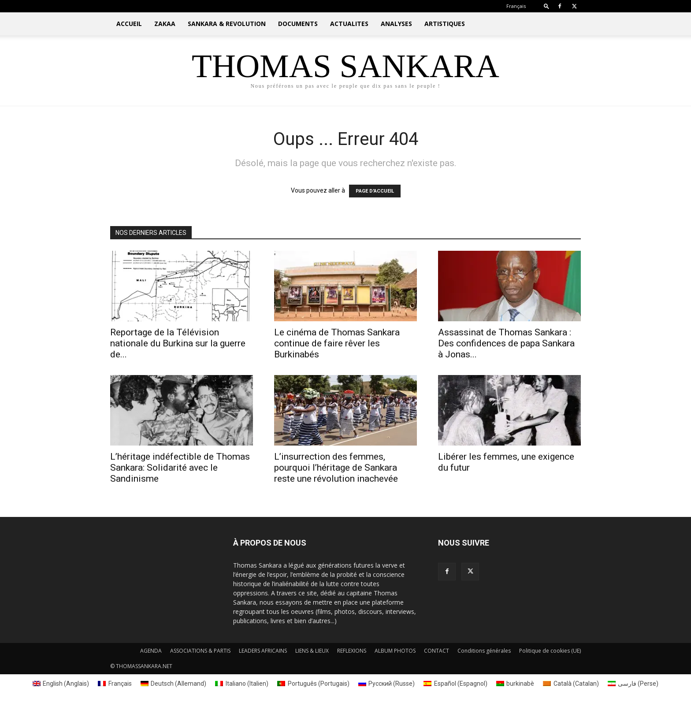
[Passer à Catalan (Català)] (571, 683)
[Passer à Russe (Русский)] (387, 683)
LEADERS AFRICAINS (263, 650)
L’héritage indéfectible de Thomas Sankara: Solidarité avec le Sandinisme (180, 467)
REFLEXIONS (351, 650)
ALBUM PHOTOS (395, 650)
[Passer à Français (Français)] (114, 683)
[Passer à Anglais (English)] (61, 683)
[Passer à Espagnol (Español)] (455, 683)
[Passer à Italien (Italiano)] (242, 683)
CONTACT (436, 650)
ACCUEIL (129, 23)
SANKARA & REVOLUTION (227, 23)
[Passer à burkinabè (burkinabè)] (515, 683)
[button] (546, 6)
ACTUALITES (349, 23)
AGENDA (151, 650)
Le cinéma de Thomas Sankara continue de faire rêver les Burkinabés (337, 343)
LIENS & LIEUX (312, 650)
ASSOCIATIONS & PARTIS (200, 650)
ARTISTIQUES (444, 23)
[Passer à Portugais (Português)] (313, 683)
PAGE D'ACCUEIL (375, 191)
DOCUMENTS (298, 23)
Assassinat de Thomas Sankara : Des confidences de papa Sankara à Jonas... (506, 343)
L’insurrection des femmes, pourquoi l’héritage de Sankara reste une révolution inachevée (336, 467)
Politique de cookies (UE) (550, 650)
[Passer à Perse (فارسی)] (633, 683)
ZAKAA (164, 23)
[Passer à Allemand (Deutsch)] (173, 683)
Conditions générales (484, 650)
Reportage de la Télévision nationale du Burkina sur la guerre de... (177, 343)
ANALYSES (396, 23)
